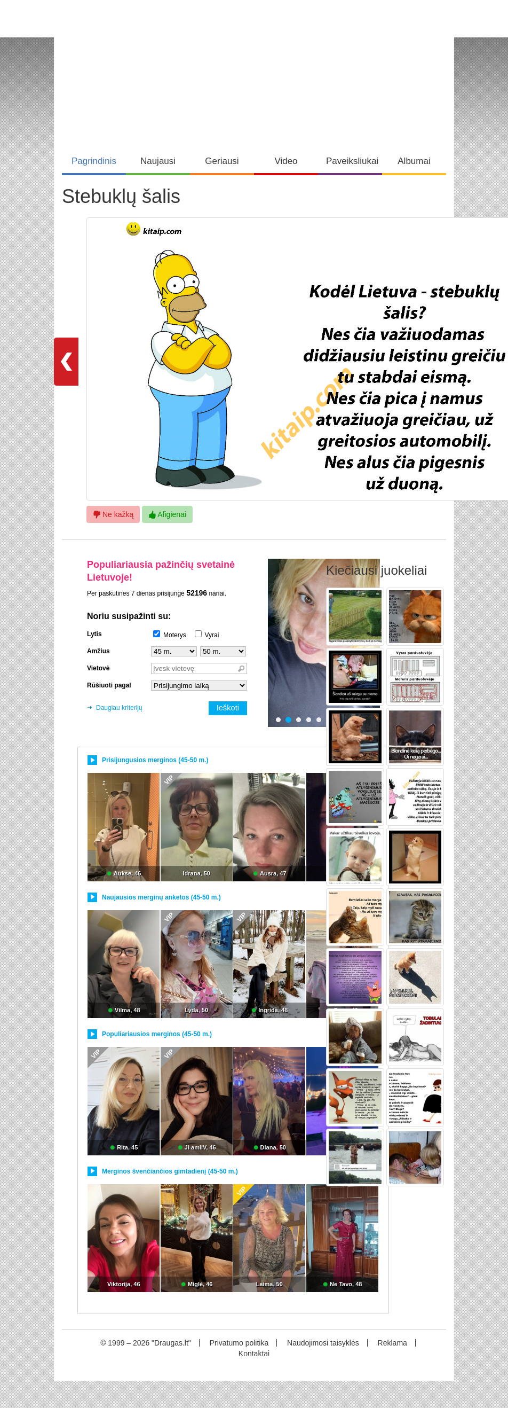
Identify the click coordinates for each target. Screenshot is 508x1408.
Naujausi (158, 161)
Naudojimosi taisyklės (323, 1343)
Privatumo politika (239, 1343)
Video (285, 161)
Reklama (392, 1343)
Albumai (414, 161)
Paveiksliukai (352, 161)
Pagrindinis (94, 161)
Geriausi (222, 161)
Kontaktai (254, 1353)
